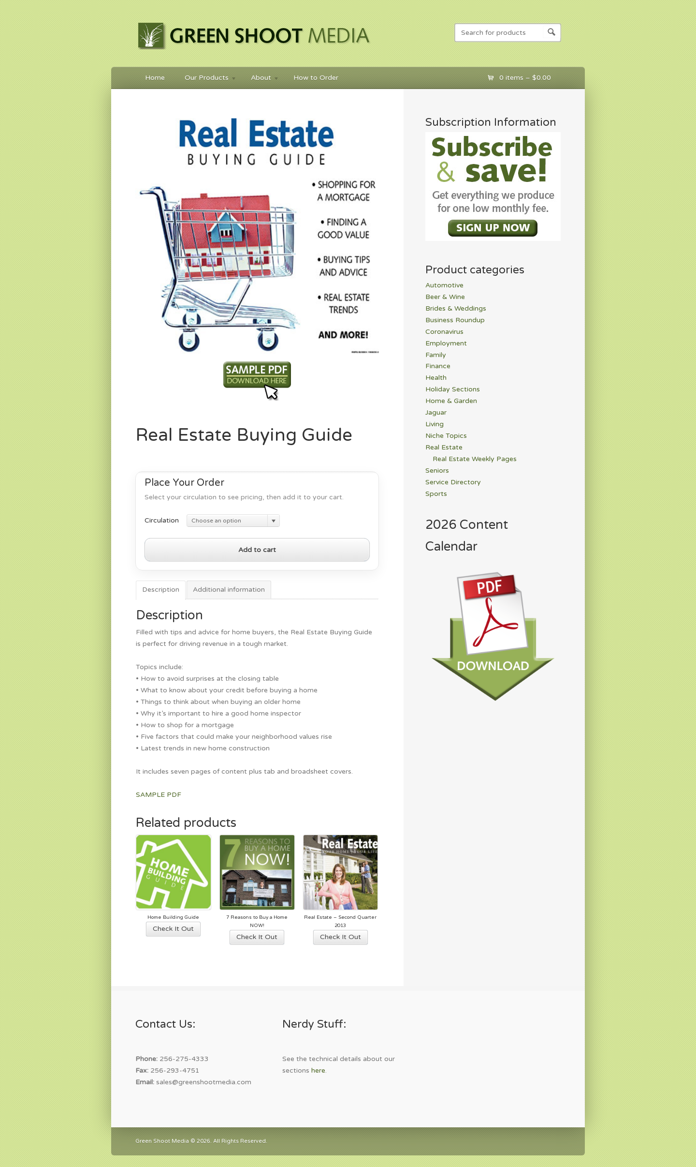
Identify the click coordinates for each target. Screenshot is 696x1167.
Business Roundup (455, 320)
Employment (446, 343)
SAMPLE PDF (158, 795)
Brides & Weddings (455, 308)
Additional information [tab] (229, 589)
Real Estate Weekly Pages (475, 459)
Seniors (437, 470)
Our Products (206, 79)
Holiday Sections (452, 389)
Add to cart (257, 550)
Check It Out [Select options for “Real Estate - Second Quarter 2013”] (340, 937)
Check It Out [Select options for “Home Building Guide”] (173, 929)
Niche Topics (446, 436)
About (260, 79)
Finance (437, 366)
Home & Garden (451, 401)
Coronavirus (444, 332)
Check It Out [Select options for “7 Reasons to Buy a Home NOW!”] (256, 937)
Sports (436, 494)
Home (155, 78)
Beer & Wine (445, 297)
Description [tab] (160, 589)
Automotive (444, 285)
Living (434, 424)
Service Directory (453, 482)
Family (435, 355)
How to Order (315, 78)
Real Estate (444, 447)
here (318, 1070)
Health (436, 378)
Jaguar (436, 412)
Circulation (162, 520)
